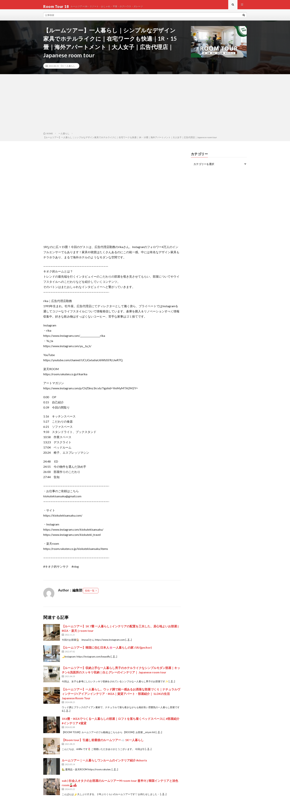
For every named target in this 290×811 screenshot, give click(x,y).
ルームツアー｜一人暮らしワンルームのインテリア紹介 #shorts (104, 764)
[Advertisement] (145, 107)
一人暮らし (69, 69)
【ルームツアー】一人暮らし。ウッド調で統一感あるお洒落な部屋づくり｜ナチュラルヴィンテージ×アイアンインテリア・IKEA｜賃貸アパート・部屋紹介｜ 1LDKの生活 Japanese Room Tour (121, 697)
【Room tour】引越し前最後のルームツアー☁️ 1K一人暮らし (103, 743)
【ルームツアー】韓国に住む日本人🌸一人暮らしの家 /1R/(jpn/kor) (107, 651)
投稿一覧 (90, 594)
